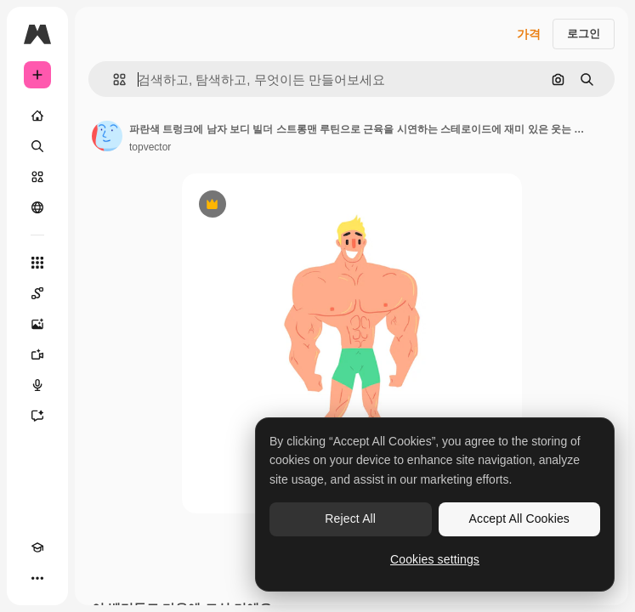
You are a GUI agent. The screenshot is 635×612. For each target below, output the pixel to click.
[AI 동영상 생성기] (37, 354)
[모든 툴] (37, 262)
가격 (529, 34)
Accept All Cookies (519, 518)
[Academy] (37, 547)
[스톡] (37, 176)
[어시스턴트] (37, 415)
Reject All (350, 518)
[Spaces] (37, 293)
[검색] (37, 146)
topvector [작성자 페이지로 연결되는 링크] (150, 147)
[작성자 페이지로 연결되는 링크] (107, 136)
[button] (112, 79)
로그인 (583, 33)
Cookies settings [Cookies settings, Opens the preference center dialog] (434, 559)
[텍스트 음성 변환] (37, 385)
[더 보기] (37, 578)
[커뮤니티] (37, 207)
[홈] (37, 115)
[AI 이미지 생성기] (37, 323)
